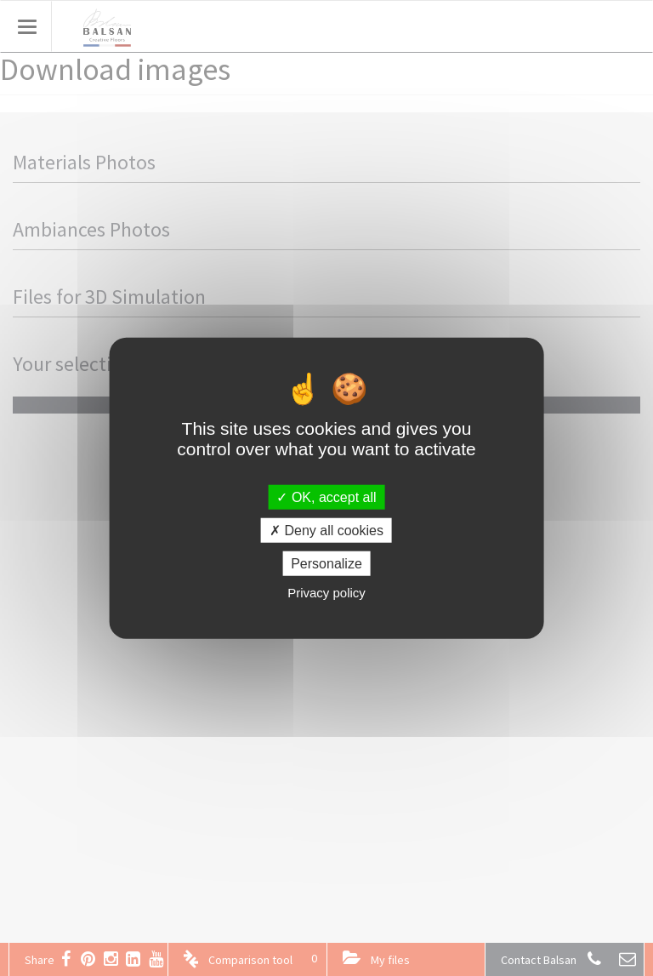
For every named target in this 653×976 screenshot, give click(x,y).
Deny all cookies (326, 529)
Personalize (326, 563)
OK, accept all (326, 496)
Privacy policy (326, 592)
